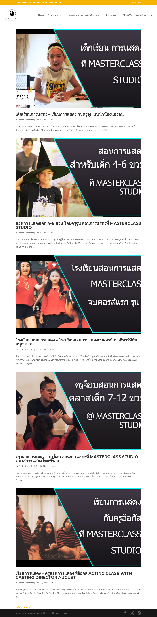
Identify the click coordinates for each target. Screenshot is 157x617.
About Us (127, 15)
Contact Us (141, 15)
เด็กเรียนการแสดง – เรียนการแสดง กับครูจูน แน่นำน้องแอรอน (70, 114)
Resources (111, 15)
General (53, 119)
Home (41, 15)
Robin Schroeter (26, 119)
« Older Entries (23, 607)
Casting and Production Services (83, 15)
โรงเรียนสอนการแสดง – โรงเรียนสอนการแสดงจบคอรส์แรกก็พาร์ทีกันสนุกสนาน (76, 342)
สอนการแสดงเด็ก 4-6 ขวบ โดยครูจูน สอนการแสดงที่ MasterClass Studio (78, 225)
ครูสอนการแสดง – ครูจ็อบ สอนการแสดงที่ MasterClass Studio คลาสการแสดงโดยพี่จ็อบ (77, 458)
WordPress (61, 612)
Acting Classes (54, 15)
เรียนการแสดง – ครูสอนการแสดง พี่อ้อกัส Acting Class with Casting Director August (74, 575)
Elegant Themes (35, 612)
